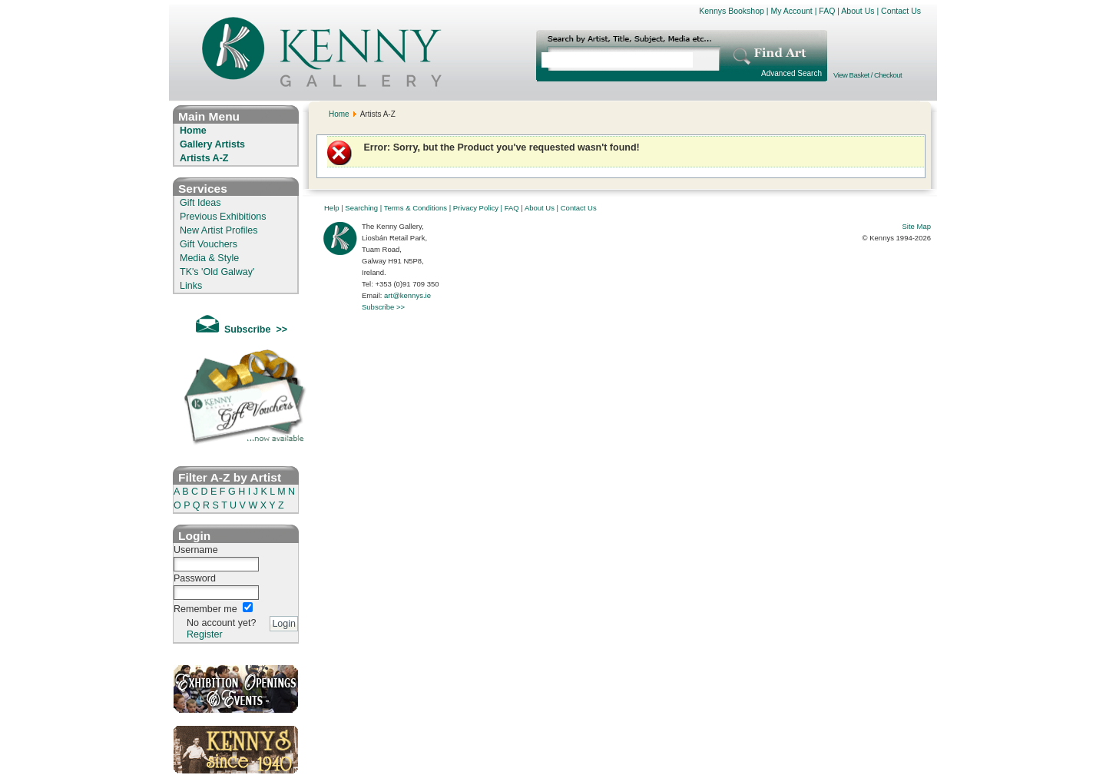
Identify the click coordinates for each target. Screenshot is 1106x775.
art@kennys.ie (407, 295)
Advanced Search (791, 73)
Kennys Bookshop (731, 10)
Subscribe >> (383, 307)
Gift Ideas (200, 202)
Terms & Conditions (415, 208)
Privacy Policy (475, 208)
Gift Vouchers (208, 244)
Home (193, 130)
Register (205, 634)
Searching (361, 208)
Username (196, 550)
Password (195, 578)
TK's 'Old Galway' (217, 272)
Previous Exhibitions (223, 216)
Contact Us (901, 10)
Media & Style (209, 258)
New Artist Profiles (218, 230)
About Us (857, 10)
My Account (791, 10)
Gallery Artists (212, 144)
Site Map (917, 226)
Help (331, 208)
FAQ (827, 10)
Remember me (205, 609)
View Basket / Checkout (867, 75)
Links (191, 285)
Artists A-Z (204, 158)
